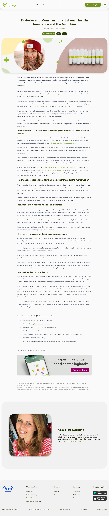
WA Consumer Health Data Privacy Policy (39, 509)
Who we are (53, 5)
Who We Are (76, 491)
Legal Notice (83, 509)
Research (62, 5)
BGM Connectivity (31, 495)
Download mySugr (93, 5)
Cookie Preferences (102, 509)
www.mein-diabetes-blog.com (73, 441)
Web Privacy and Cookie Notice (10, 509)
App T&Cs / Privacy (65, 509)
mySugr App (29, 491)
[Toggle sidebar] (105, 5)
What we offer (41, 5)
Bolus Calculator (31, 498)
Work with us (76, 495)
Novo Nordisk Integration (33, 501)
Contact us (76, 498)
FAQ (74, 501)
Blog (55, 495)
